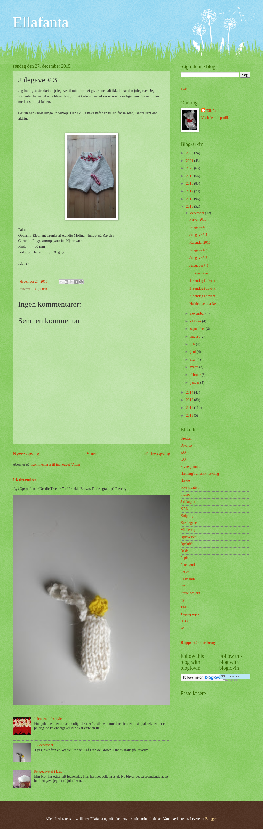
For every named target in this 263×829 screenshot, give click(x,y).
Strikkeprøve (198, 273)
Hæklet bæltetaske (202, 304)
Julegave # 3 (198, 250)
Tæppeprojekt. (191, 614)
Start (91, 453)
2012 (190, 408)
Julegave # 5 (198, 227)
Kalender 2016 (200, 242)
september (198, 329)
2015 (190, 206)
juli (193, 344)
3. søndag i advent (202, 288)
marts (194, 367)
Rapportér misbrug (198, 642)
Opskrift (187, 544)
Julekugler (188, 502)
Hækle (185, 481)
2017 (190, 191)
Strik (43, 289)
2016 (190, 199)
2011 (190, 415)
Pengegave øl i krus (48, 771)
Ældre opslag (157, 453)
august (195, 336)
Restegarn (188, 579)
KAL (184, 509)
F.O (183, 452)
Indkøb (186, 494)
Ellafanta (41, 22)
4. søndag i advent (202, 281)
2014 (190, 392)
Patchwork (188, 565)
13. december (24, 479)
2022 (190, 153)
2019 (190, 176)
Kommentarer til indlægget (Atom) (56, 464)
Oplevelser (188, 537)
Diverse (186, 445)
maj (193, 359)
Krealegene (189, 523)
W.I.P (185, 628)
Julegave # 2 (198, 258)
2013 (190, 400)
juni (193, 352)
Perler (185, 572)
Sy (183, 600)
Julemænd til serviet (48, 719)
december (197, 213)
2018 (190, 183)
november (197, 313)
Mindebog (188, 530)
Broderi (186, 438)
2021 (190, 161)
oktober (196, 321)
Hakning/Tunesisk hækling (200, 474)
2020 (190, 168)
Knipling (187, 516)
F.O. (35, 289)
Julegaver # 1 (199, 265)
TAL (184, 607)
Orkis (185, 551)
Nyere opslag (26, 453)
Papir (184, 558)
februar (195, 375)
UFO (184, 621)
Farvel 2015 (197, 219)
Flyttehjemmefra (192, 467)
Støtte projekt (190, 593)
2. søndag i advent (202, 296)
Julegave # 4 (198, 235)
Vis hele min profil (214, 118)
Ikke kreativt (190, 487)
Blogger (211, 819)
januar (195, 383)
